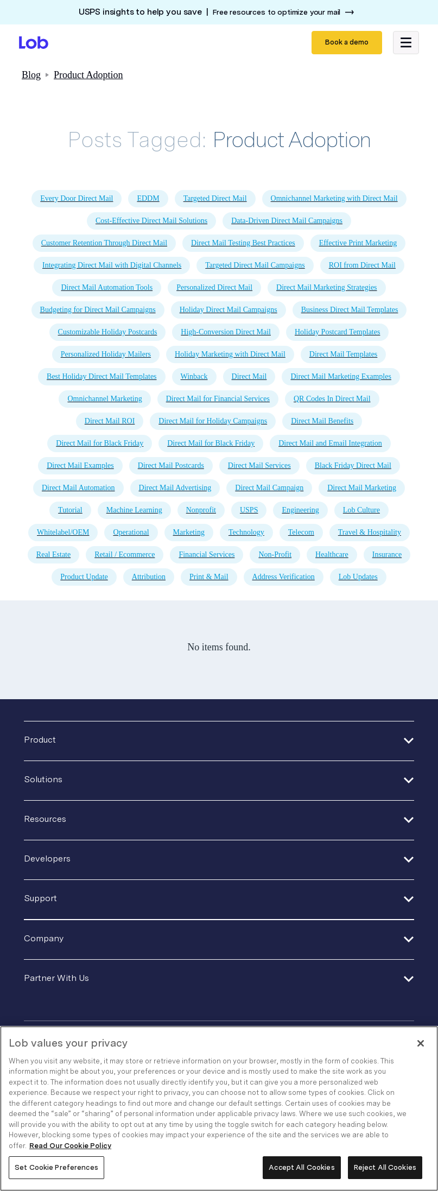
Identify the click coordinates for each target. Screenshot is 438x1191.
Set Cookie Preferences (56, 1167)
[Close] (421, 1043)
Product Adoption (88, 74)
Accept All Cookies (301, 1167)
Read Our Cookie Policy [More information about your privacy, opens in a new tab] (70, 1146)
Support (40, 898)
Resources (45, 819)
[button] (406, 43)
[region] (219, 1108)
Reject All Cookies (385, 1167)
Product (40, 739)
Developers (47, 858)
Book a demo (347, 42)
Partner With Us (56, 978)
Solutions (43, 779)
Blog (31, 74)
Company (44, 938)
